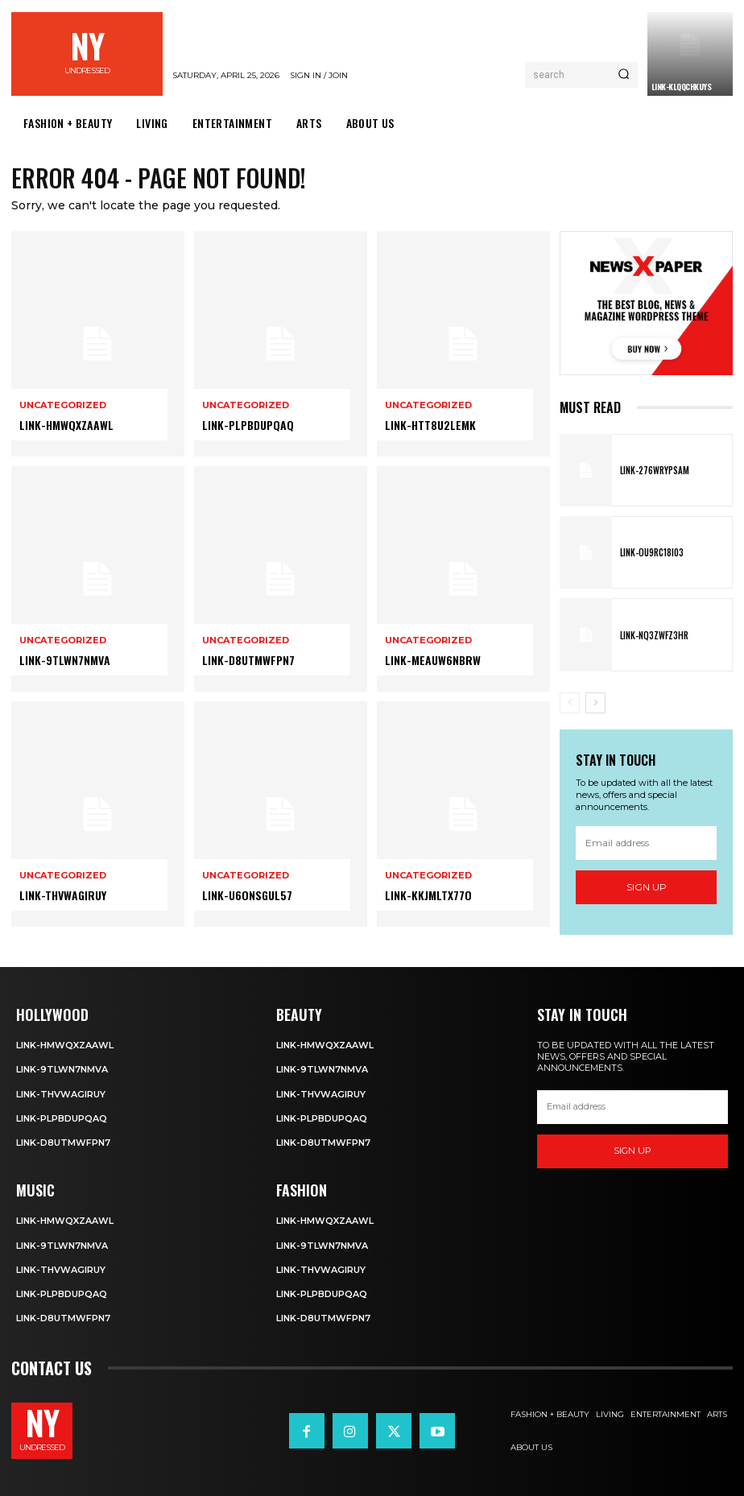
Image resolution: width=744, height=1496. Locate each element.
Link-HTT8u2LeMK (430, 424)
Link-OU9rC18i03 (652, 552)
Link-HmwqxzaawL (66, 424)
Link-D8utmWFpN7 (248, 659)
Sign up (646, 888)
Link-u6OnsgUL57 (247, 894)
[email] (646, 843)
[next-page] (595, 702)
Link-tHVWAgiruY (62, 894)
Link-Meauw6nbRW (433, 659)
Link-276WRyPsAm (654, 470)
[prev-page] (570, 702)
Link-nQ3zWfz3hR (654, 635)
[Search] (624, 75)
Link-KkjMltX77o (428, 894)
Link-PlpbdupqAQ (248, 424)
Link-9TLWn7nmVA (64, 659)
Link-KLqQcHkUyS (681, 87)
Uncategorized (62, 405)
